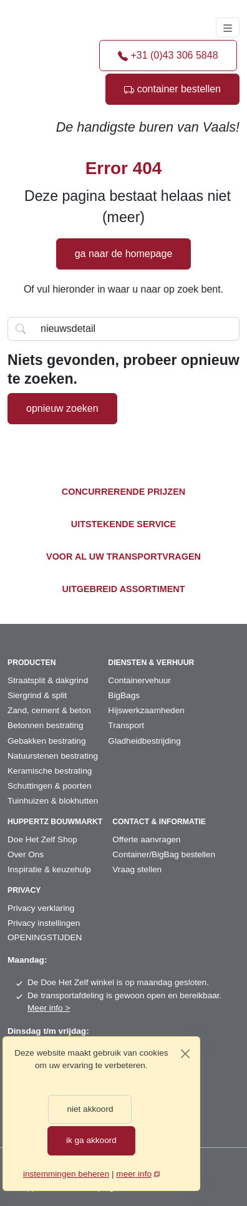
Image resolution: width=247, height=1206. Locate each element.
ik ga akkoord (91, 1140)
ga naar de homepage (124, 253)
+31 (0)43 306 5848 (168, 55)
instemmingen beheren (66, 1174)
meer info (134, 1174)
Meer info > (48, 1008)
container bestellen (172, 89)
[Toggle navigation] (228, 27)
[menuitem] (57, 680)
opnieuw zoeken (62, 408)
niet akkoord (90, 1109)
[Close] (185, 1054)
